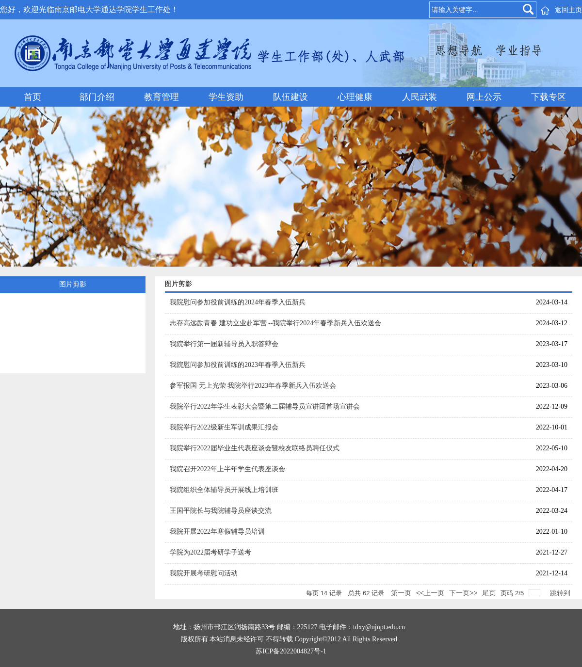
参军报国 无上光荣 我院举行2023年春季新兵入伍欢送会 (253, 385)
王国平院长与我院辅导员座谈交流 (221, 510)
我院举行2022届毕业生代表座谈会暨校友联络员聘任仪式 (255, 448)
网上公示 (484, 97)
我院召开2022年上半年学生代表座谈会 (227, 469)
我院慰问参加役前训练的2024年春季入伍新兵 (238, 302)
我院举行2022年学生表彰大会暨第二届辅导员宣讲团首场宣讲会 (265, 406)
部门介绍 (97, 97)
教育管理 (161, 97)
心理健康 (355, 97)
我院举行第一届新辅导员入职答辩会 (224, 344)
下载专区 (548, 97)
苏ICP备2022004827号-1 (291, 651)
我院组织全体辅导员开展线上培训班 (224, 489)
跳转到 (561, 593)
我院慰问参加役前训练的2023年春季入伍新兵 (238, 364)
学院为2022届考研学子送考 (210, 552)
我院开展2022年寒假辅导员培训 (217, 531)
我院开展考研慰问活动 (204, 573)
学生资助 (226, 97)
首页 (32, 97)
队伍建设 (290, 97)
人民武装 (419, 97)
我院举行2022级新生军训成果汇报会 (224, 427)
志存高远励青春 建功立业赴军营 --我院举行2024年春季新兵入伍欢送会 (275, 323)
